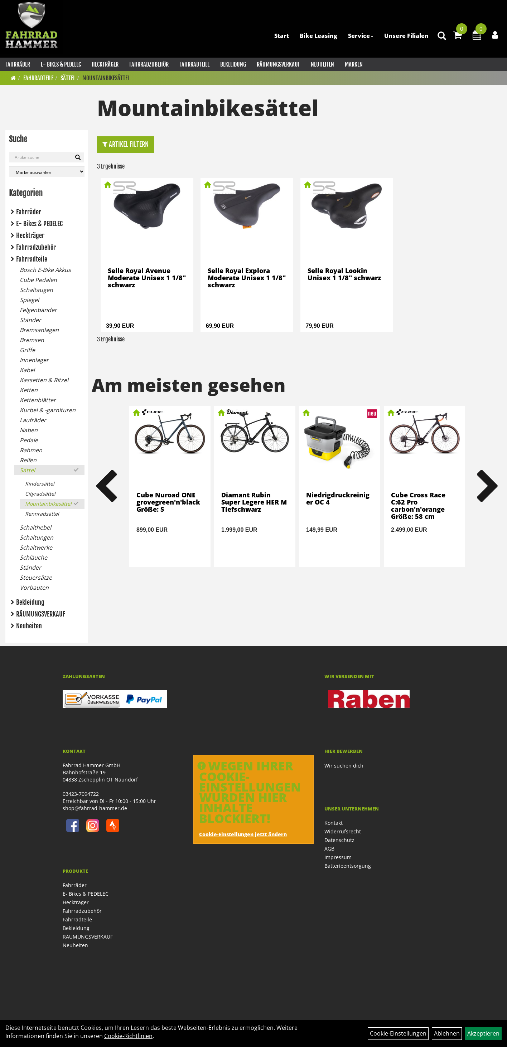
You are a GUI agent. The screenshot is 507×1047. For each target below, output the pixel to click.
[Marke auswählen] (46, 171)
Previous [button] (106, 486)
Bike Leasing (318, 36)
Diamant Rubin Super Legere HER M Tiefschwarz (254, 502)
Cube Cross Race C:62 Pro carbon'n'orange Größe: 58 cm (418, 505)
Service (360, 36)
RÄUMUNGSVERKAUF (278, 64)
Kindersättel (39, 483)
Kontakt (333, 822)
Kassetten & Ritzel (44, 380)
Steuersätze (36, 577)
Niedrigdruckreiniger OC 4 (338, 498)
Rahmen (31, 450)
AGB (329, 848)
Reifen (28, 460)
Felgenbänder (38, 310)
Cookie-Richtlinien (128, 1036)
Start (281, 36)
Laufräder (33, 420)
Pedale (29, 440)
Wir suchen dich (343, 765)
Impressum (338, 857)
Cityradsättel (40, 493)
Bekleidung (233, 64)
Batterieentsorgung (347, 865)
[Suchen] (78, 157)
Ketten (29, 390)
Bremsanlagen (39, 330)
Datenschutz (339, 840)
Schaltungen (36, 537)
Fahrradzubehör (149, 64)
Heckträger (105, 64)
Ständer (30, 320)
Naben (29, 430)
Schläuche (33, 557)
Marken (354, 64)
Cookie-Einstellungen (398, 1033)
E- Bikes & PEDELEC (61, 64)
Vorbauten (34, 587)
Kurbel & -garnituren (48, 410)
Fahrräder (17, 64)
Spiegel (29, 300)
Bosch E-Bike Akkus (45, 270)
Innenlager (34, 360)
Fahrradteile (194, 64)
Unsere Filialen (406, 36)
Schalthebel (35, 527)
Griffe (27, 350)
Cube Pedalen (38, 280)
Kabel (27, 370)
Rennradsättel (42, 513)
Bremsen (32, 340)
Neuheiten (322, 64)
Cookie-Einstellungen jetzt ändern (243, 834)
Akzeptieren (483, 1033)
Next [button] (488, 486)
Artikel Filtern (125, 144)
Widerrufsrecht (342, 831)
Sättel (68, 78)
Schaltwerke (36, 547)
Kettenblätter (38, 400)
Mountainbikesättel (106, 78)
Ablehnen (447, 1033)
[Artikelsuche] (442, 36)
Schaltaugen (36, 290)
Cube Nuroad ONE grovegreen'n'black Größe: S (168, 502)
